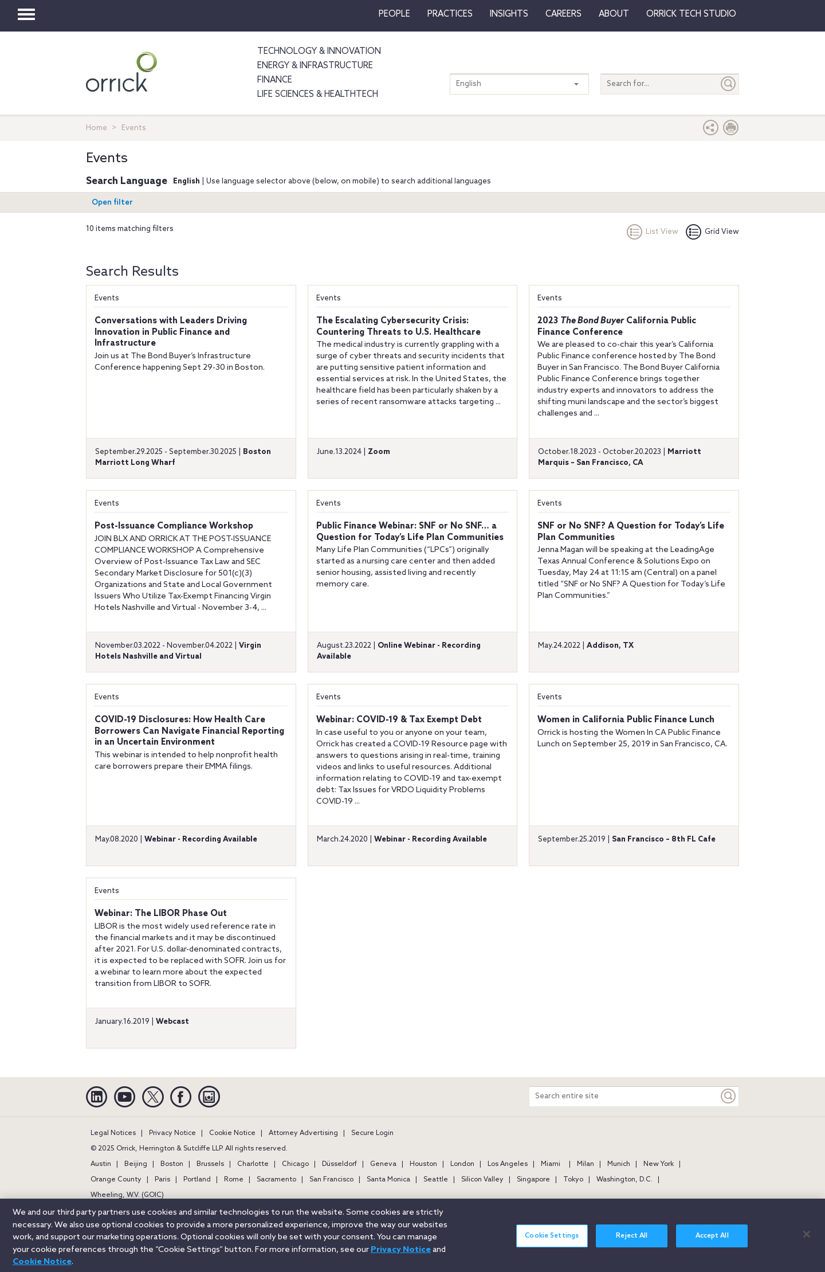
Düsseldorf (339, 1164)
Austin (101, 1164)
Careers (563, 14)
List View (652, 232)
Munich (618, 1164)
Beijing (135, 1164)
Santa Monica (388, 1180)
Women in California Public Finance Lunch (625, 720)
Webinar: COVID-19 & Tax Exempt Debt (399, 720)
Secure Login (372, 1133)
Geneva (383, 1164)
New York (658, 1164)
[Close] (806, 1242)
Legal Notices (113, 1133)
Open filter (112, 202)
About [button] (614, 14)
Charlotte (253, 1164)
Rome (233, 1180)
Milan (585, 1164)
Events (107, 298)
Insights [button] (509, 14)
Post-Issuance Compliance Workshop (174, 526)
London (462, 1164)
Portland (197, 1180)
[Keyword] (728, 1096)
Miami (550, 1164)
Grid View (712, 232)
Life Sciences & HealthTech (317, 94)
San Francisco (331, 1180)
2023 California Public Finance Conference (616, 327)
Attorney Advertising (303, 1133)
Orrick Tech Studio (691, 14)
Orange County (116, 1180)
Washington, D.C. (624, 1180)
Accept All (712, 1244)
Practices (450, 14)
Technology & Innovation (319, 51)
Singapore (533, 1180)
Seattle (435, 1180)
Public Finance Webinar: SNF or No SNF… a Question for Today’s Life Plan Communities (410, 532)
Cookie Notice (232, 1133)
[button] (711, 130)
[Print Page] (731, 130)
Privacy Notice (172, 1133)
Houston (423, 1164)
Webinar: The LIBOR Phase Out (161, 914)
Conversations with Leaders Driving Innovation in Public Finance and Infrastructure (171, 332)
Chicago (295, 1164)
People (394, 14)
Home (96, 128)
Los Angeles (508, 1164)
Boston (171, 1164)
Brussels (210, 1164)
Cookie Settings (552, 1244)
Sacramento (276, 1180)
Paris (162, 1180)
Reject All (631, 1244)
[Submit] (728, 84)
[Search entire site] (624, 1096)
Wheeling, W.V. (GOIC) (127, 1195)
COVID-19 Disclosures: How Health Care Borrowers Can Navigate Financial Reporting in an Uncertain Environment (189, 731)
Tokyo (573, 1180)
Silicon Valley (482, 1180)
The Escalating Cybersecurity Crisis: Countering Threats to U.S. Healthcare (398, 327)
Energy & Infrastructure (315, 66)
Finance (274, 80)
